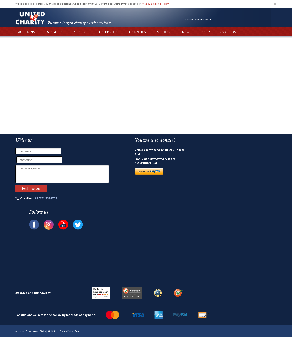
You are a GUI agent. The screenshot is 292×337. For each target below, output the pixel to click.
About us (19, 331)
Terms (78, 331)
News (35, 331)
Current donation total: (198, 19)
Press (28, 331)
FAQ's (43, 331)
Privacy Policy (66, 331)
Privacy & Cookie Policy (155, 3)
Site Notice (52, 331)
